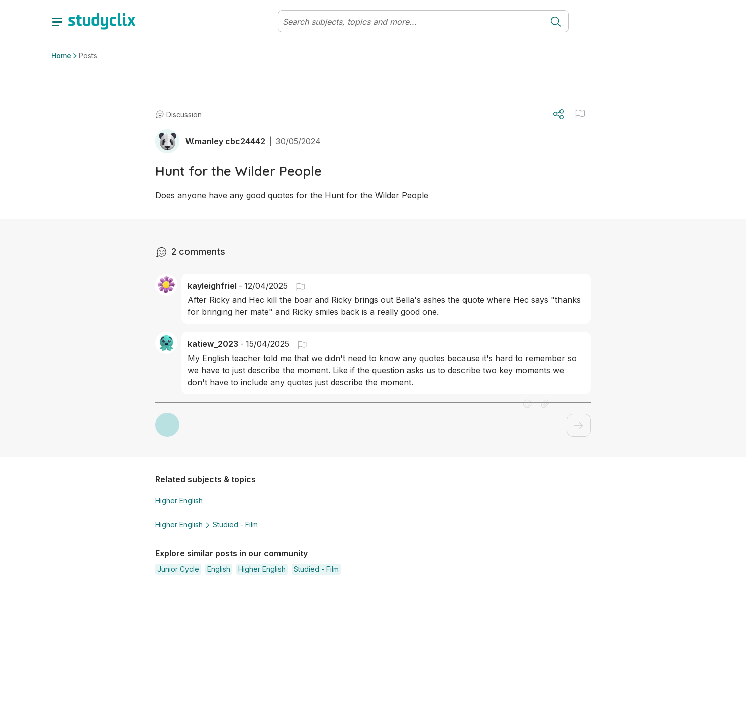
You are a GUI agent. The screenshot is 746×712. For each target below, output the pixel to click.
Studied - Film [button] (229, 523)
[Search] (411, 22)
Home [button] (61, 55)
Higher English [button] (179, 500)
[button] (297, 286)
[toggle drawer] (57, 21)
